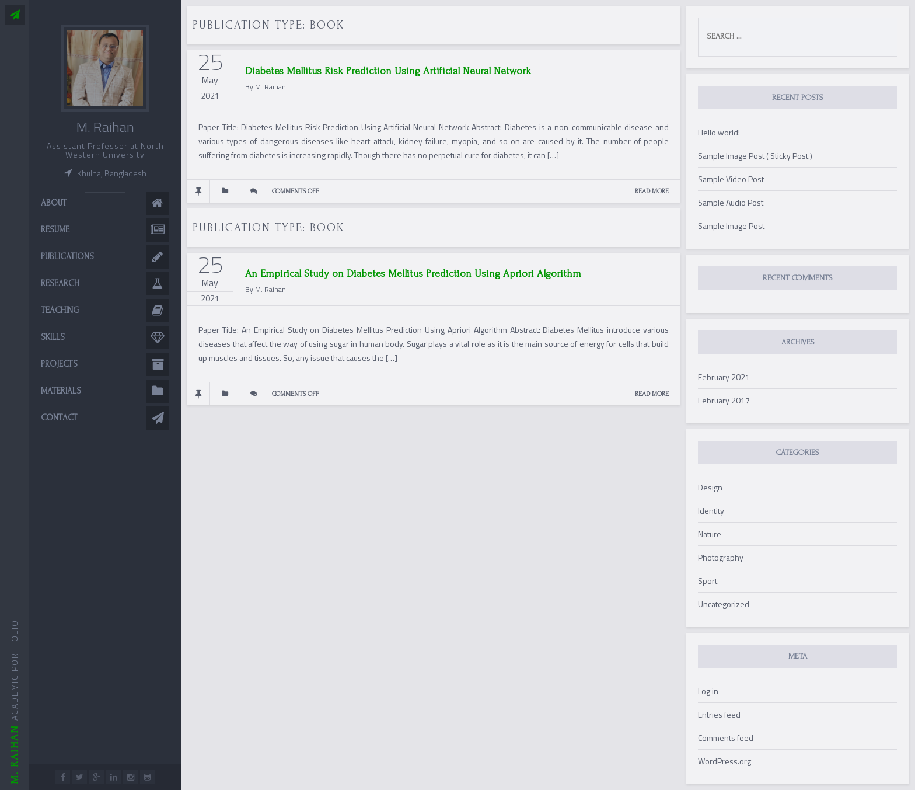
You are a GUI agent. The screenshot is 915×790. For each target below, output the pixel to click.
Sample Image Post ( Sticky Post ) (755, 155)
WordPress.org (724, 761)
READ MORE (652, 191)
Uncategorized (723, 604)
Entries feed (719, 714)
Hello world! (719, 132)
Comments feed (725, 738)
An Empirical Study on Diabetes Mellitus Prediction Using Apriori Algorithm (413, 273)
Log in (708, 691)
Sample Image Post (731, 226)
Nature (709, 534)
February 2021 (724, 377)
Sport (707, 581)
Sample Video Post (731, 179)
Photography (720, 557)
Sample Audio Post (730, 202)
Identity (711, 510)
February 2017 (724, 400)
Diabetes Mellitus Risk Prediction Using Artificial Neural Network (388, 70)
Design (710, 487)
